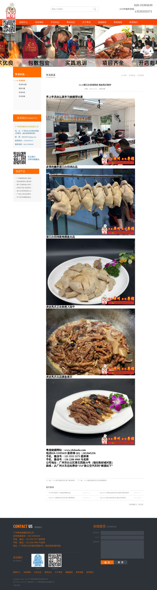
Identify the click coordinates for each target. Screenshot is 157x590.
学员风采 (141, 75)
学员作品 (132, 75)
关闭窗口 (133, 504)
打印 (140, 504)
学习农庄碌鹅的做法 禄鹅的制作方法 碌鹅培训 (33, 197)
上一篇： (60, 480)
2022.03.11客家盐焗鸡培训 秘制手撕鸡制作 (114, 493)
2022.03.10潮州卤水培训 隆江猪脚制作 (62, 498)
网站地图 (16, 585)
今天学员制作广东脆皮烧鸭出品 (60, 493)
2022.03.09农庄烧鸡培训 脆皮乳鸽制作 (113, 498)
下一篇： (92, 480)
